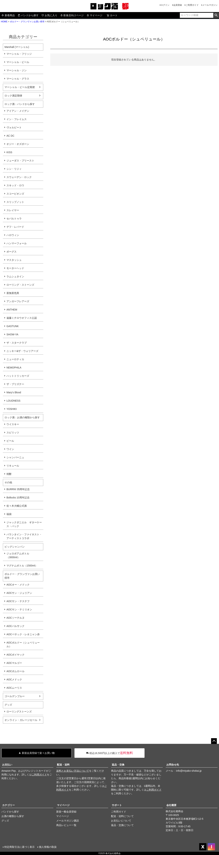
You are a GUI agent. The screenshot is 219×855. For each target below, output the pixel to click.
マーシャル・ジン (16, 70)
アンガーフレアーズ (17, 301)
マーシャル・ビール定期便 (20, 87)
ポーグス (11, 251)
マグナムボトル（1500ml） (21, 565)
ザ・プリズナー (15, 384)
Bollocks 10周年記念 (18, 497)
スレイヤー (12, 210)
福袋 (9, 514)
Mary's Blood (13, 392)
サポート (117, 805)
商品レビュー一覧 (66, 825)
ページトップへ (214, 741)
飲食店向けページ (72, 15)
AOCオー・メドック (18, 584)
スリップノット (15, 202)
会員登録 (177, 5)
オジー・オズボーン (17, 144)
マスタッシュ (14, 259)
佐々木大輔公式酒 (16, 505)
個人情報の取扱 (48, 846)
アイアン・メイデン (17, 110)
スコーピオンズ (15, 193)
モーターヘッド (15, 268)
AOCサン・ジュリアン (19, 592)
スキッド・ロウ (15, 185)
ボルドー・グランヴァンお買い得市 (27, 21)
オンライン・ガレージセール (21, 720)
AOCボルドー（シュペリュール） (23, 644)
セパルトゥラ (14, 218)
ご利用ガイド (192, 5)
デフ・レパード (15, 226)
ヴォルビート (14, 127)
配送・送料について (122, 816)
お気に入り (49, 15)
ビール (10, 440)
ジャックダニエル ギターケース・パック (24, 524)
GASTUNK (12, 326)
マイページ (94, 15)
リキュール (12, 465)
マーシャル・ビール (17, 62)
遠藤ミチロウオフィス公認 (21, 317)
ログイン (165, 5)
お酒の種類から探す (12, 816)
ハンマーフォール (16, 243)
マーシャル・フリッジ (19, 53)
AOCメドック (14, 679)
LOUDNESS (13, 400)
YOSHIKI (11, 409)
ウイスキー (12, 424)
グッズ (5, 820)
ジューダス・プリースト (20, 160)
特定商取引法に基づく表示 (19, 846)
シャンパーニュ (15, 457)
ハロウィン (12, 235)
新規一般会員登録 (66, 811)
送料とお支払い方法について (72, 770)
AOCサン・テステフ (18, 601)
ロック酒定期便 (13, 95)
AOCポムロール (15, 671)
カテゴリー (8, 805)
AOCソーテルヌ (15, 617)
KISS (9, 152)
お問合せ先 (172, 764)
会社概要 (171, 805)
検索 (216, 15)
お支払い (7, 764)
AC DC (10, 135)
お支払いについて (121, 820)
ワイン (10, 449)
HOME (4, 21)
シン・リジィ (14, 168)
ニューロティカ (15, 359)
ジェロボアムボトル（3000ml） (17, 555)
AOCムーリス (14, 687)
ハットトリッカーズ (17, 375)
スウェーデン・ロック (19, 177)
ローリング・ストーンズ (20, 284)
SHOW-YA (12, 334)
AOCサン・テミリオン (19, 609)
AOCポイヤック (15, 654)
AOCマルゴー (14, 663)
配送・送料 (63, 764)
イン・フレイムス (16, 119)
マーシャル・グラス (17, 78)
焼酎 (9, 473)
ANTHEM (11, 309)
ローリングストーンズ (19, 711)
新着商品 (8, 15)
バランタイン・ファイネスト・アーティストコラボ (24, 536)
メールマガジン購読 (67, 820)
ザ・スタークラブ (16, 342)
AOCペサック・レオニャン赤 (23, 634)
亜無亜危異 (12, 293)
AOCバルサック (15, 626)
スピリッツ (12, 432)
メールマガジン (210, 5)
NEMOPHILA (13, 367)
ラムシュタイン (15, 276)
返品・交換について (122, 825)
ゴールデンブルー (15, 696)
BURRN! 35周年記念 (18, 489)
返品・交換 (118, 764)
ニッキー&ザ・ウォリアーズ (22, 351)
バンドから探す (28, 15)
